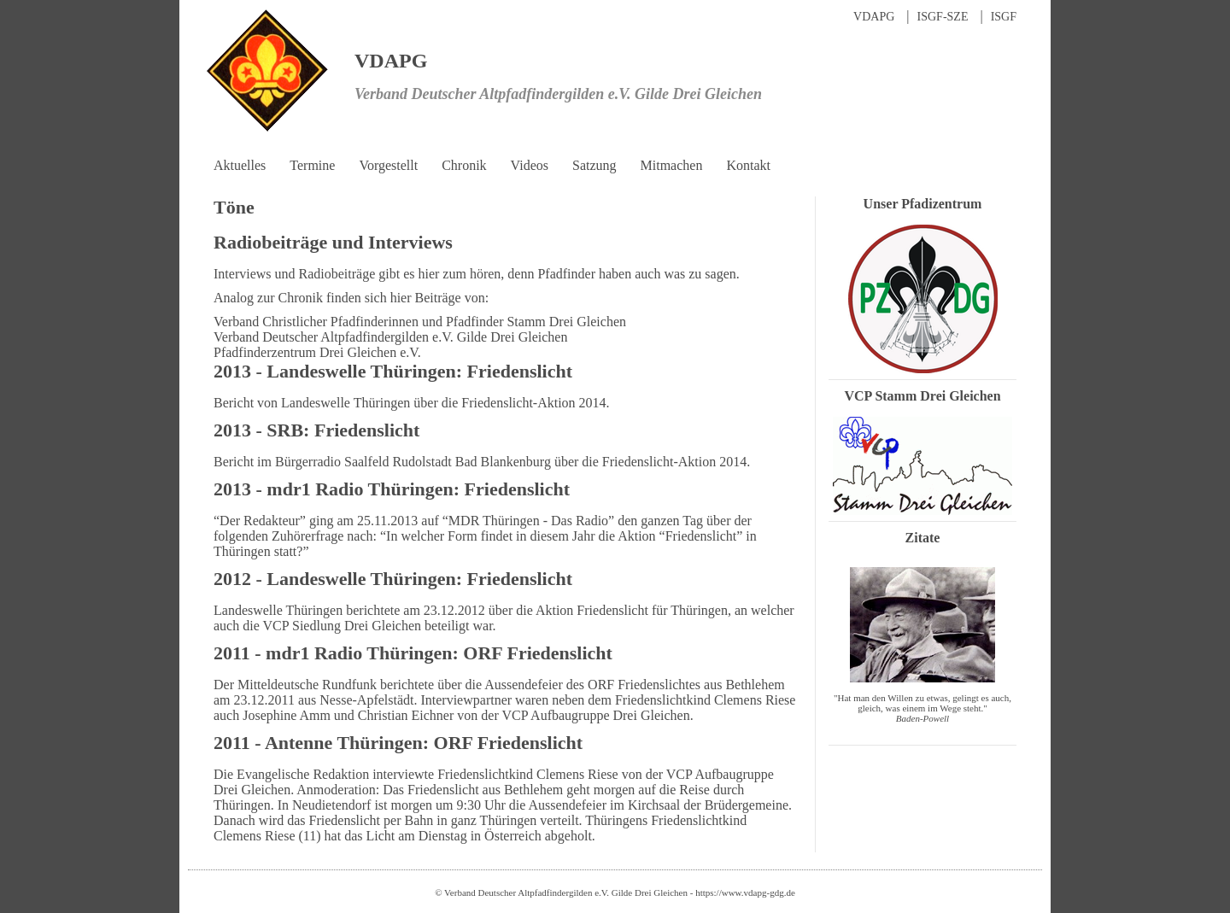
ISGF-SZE (943, 16)
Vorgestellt (388, 165)
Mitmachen (672, 165)
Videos (529, 165)
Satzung (594, 165)
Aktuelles (240, 165)
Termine (312, 165)
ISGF (1003, 16)
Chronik (464, 165)
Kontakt (748, 165)
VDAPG (873, 16)
